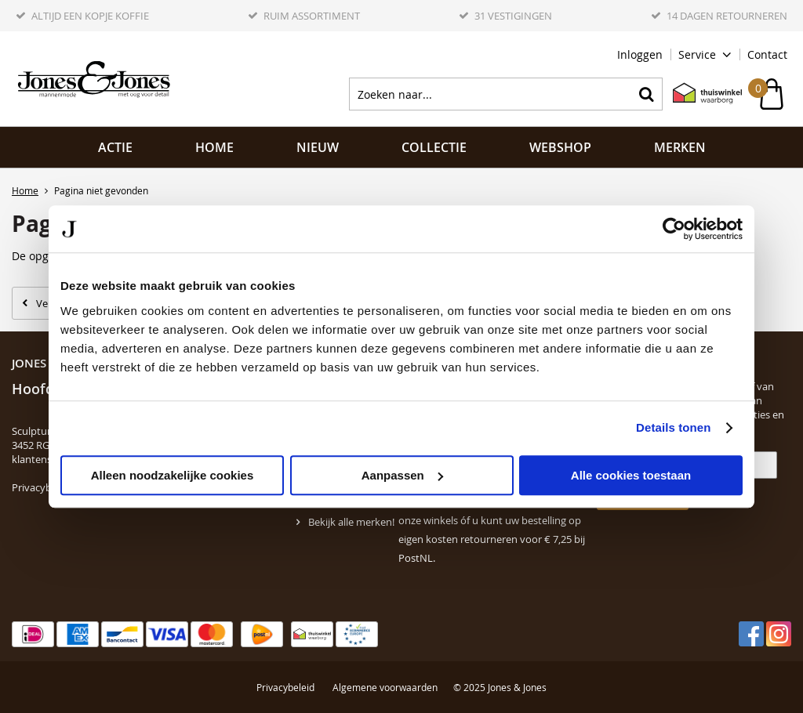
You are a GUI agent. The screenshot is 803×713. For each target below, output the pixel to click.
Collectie (434, 147)
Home (214, 147)
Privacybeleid (43, 487)
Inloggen (640, 54)
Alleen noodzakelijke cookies (172, 475)
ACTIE (115, 147)
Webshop (560, 147)
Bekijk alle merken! (351, 522)
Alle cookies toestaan (631, 475)
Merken (680, 147)
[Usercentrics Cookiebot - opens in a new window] (674, 229)
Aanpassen (402, 475)
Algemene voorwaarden (385, 687)
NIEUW (317, 147)
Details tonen (673, 427)
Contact (767, 54)
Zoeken (646, 94)
